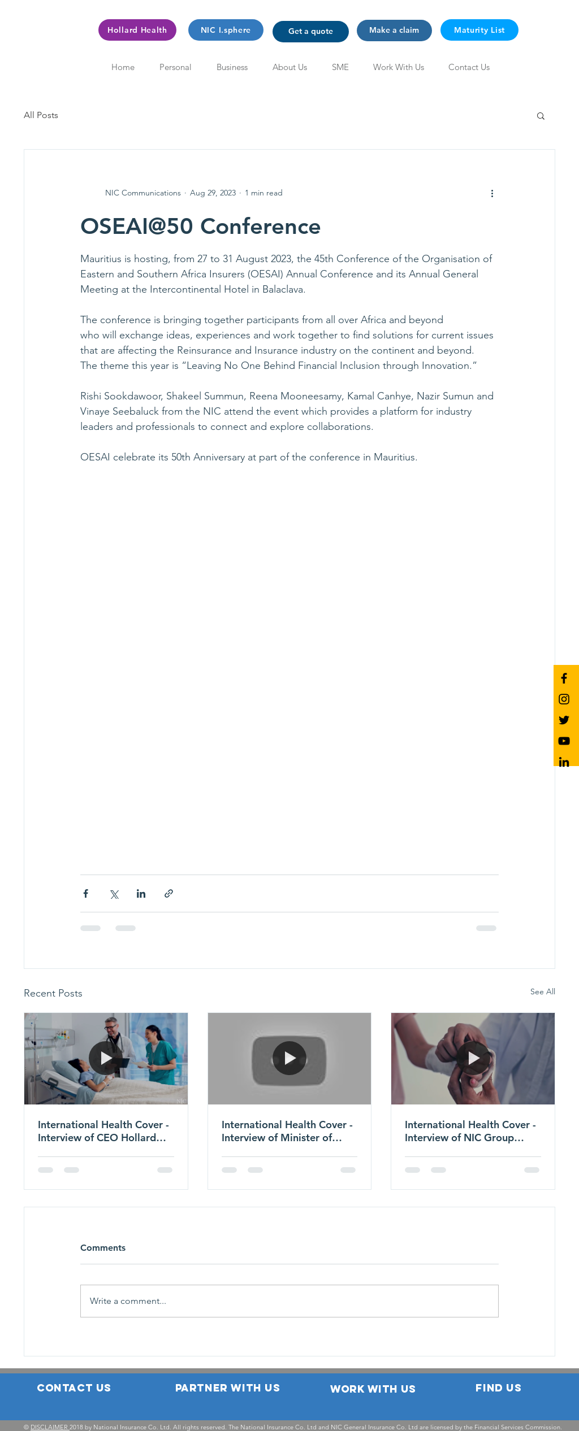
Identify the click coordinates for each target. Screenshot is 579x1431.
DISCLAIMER (50, 1427)
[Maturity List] (479, 30)
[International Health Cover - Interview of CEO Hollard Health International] (106, 1058)
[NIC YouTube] (564, 741)
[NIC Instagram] (564, 699)
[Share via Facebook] (85, 893)
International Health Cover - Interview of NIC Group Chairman (470, 1131)
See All (542, 991)
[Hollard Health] (137, 30)
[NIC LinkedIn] (564, 762)
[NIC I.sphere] (225, 30)
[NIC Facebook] (564, 678)
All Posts (41, 115)
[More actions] (492, 192)
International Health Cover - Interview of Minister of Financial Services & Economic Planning (287, 1131)
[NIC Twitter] (564, 720)
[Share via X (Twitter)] (113, 893)
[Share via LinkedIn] (141, 893)
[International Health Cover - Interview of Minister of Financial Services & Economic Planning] (289, 1058)
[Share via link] (168, 893)
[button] (311, 31)
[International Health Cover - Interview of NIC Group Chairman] (473, 1058)
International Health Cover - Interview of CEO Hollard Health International (103, 1131)
